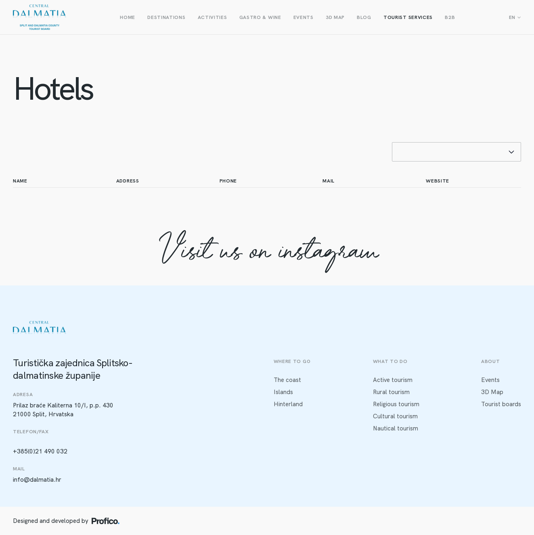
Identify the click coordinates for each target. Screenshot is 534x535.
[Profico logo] (105, 521)
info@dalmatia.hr (37, 480)
